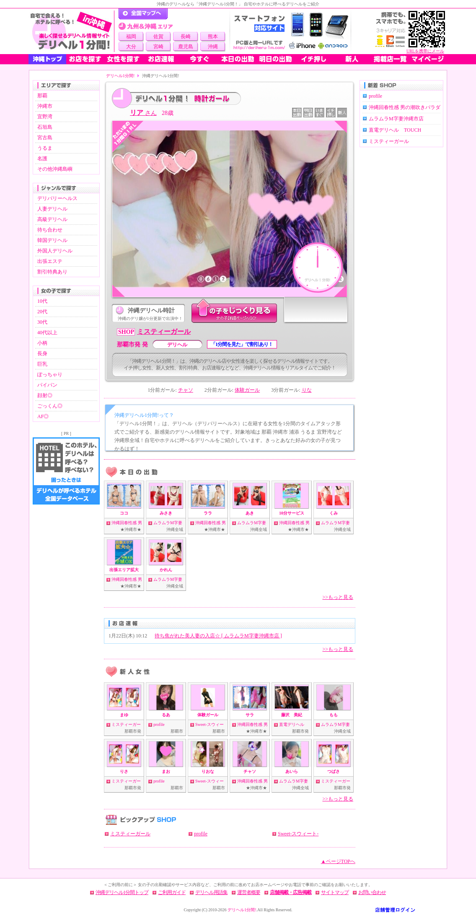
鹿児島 (185, 46)
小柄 (42, 343)
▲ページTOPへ (338, 861)
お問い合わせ (372, 892)
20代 (42, 312)
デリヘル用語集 (211, 892)
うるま (44, 148)
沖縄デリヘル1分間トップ (122, 892)
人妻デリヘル (52, 209)
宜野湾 (44, 117)
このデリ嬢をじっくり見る (234, 311)
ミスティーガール (164, 331)
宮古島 (44, 137)
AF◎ (43, 416)
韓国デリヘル (52, 240)
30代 (42, 322)
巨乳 (42, 364)
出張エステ (49, 261)
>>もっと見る (337, 597)
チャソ (185, 390)
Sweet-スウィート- (298, 834)
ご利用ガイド (172, 892)
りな (307, 390)
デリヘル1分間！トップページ (143, 13)
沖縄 (213, 46)
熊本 (213, 36)
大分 (131, 46)
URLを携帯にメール (425, 51)
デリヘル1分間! (120, 75)
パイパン (47, 385)
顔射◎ (44, 395)
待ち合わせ (49, 230)
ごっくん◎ (49, 406)
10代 (42, 301)
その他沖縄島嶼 (54, 169)
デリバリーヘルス (57, 198)
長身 (42, 353)
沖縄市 (44, 106)
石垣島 (44, 127)
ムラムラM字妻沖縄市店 (396, 119)
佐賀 (158, 36)
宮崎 (158, 46)
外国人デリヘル (54, 251)
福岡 (131, 36)
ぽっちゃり (49, 374)
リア (143, 112)
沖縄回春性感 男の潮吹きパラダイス (404, 111)
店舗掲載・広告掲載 (290, 892)
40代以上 (47, 332)
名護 (42, 158)
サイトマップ (335, 892)
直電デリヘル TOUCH (395, 130)
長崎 (186, 36)
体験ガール (247, 390)
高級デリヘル (52, 219)
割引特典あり (52, 272)
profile (159, 724)
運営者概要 (248, 892)
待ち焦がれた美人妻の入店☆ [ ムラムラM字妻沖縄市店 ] (218, 636)
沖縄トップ (47, 59)
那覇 (42, 96)
